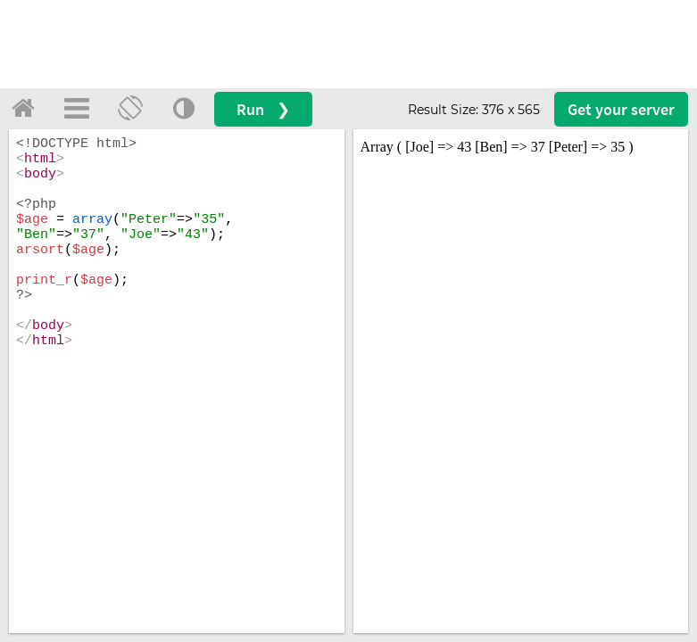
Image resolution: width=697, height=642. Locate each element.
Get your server (621, 109)
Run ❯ (263, 109)
